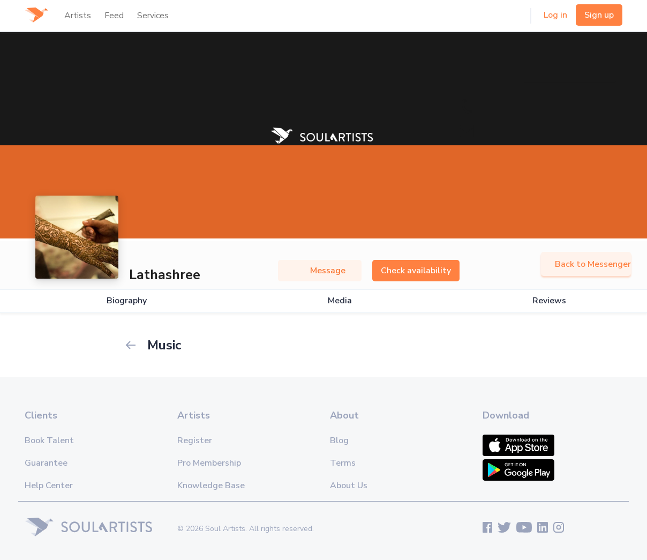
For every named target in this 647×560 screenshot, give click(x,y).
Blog (339, 440)
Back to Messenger (586, 264)
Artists (77, 15)
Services (153, 15)
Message (319, 271)
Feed (114, 15)
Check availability (416, 271)
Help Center (49, 485)
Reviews (549, 301)
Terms (343, 463)
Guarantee (46, 463)
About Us (348, 485)
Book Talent (49, 440)
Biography (127, 301)
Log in (555, 15)
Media (340, 301)
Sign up (599, 15)
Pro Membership (209, 463)
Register (194, 440)
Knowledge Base (211, 485)
